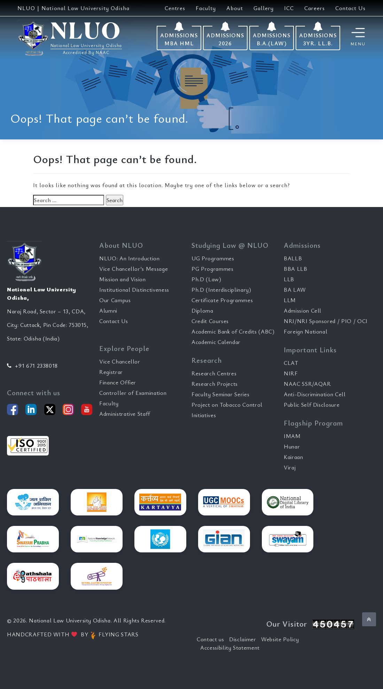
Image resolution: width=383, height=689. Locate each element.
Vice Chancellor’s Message (133, 269)
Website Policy (280, 639)
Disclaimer (242, 639)
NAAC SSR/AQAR (307, 384)
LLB (289, 279)
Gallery (263, 8)
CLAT (291, 363)
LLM (290, 300)
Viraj (290, 467)
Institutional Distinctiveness (134, 289)
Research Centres (214, 373)
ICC (289, 8)
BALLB (293, 258)
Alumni (108, 310)
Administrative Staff (124, 414)
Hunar (292, 446)
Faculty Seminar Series (220, 394)
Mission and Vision (122, 279)
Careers (314, 8)
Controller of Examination (132, 393)
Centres (175, 8)
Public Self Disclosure (311, 404)
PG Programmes (212, 269)
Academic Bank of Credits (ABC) (233, 331)
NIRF (291, 373)
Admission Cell (302, 310)
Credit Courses (210, 321)
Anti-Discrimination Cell (315, 394)
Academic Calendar (216, 342)
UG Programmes (213, 258)
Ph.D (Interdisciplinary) (221, 289)
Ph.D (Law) (206, 279)
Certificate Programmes (222, 300)
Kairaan (293, 457)
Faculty (206, 8)
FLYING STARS (114, 634)
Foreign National (305, 331)
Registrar (111, 372)
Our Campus (115, 300)
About (234, 8)
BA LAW (295, 289)
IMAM (292, 436)
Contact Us (350, 8)
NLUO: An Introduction (129, 258)
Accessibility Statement (230, 647)
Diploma (202, 310)
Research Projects (215, 384)
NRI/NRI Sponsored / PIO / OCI (326, 321)
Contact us (210, 639)
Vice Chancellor (119, 361)
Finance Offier (117, 382)
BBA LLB (295, 269)
